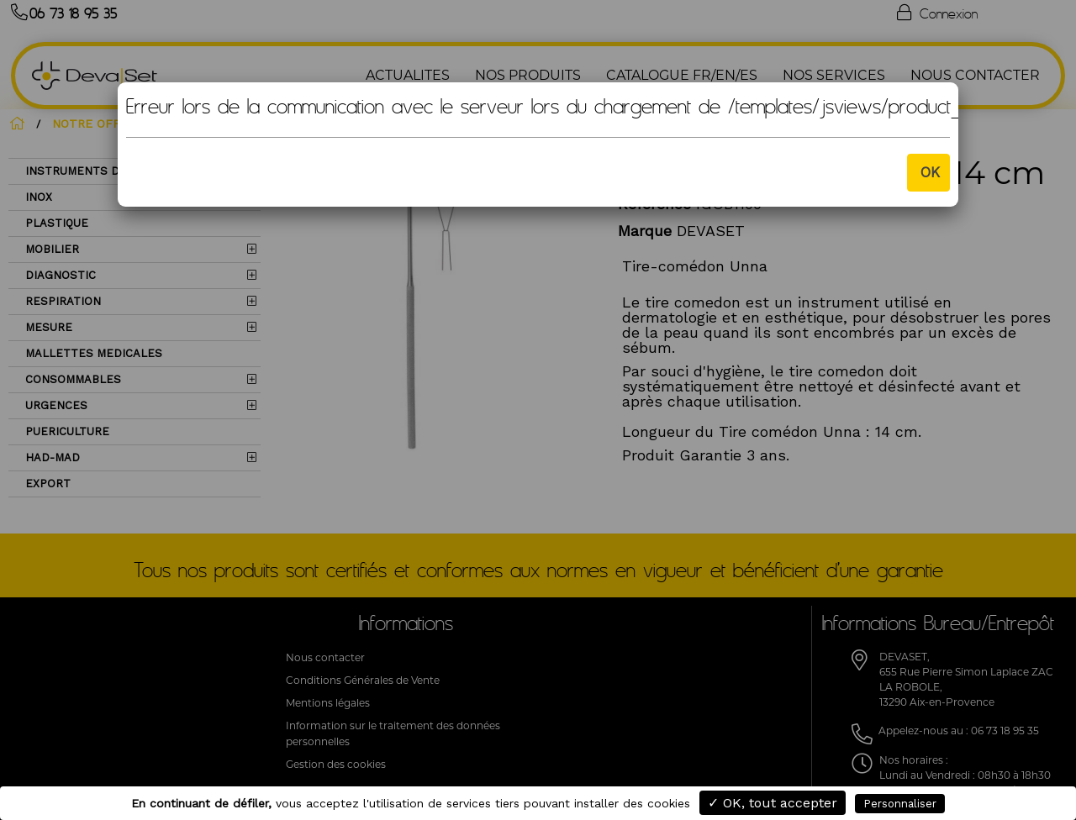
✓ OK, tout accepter (772, 803)
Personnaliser (899, 803)
